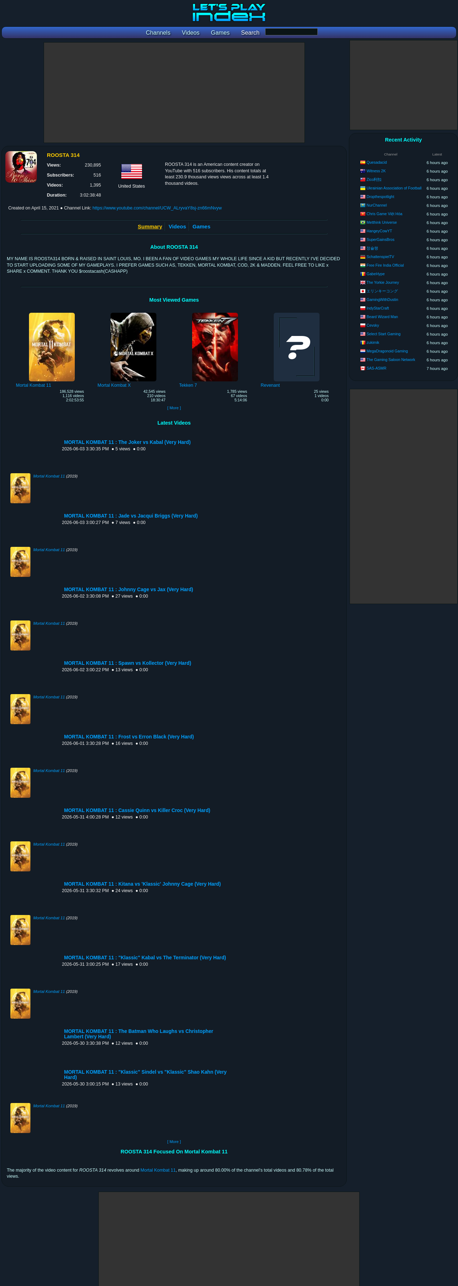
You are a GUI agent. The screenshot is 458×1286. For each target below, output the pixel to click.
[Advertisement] (174, 93)
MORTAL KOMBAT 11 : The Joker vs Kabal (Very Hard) (127, 442)
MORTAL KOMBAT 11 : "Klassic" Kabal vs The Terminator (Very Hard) (145, 957)
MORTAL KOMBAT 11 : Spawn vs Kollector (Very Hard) (127, 663)
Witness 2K (376, 171)
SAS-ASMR (376, 368)
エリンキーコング (382, 291)
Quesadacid (376, 162)
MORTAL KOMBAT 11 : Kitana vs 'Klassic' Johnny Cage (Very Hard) (142, 884)
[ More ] (174, 408)
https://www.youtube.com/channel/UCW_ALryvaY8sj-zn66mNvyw (157, 208)
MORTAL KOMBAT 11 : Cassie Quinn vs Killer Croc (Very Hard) (137, 810)
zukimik (372, 342)
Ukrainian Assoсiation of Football (394, 188)
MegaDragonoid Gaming (387, 351)
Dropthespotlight (380, 196)
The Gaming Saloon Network (390, 359)
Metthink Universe (381, 222)
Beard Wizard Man (382, 317)
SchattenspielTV (380, 256)
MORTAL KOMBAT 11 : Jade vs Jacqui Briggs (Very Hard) (131, 516)
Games (201, 226)
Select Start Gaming (383, 334)
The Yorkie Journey (382, 282)
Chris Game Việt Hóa (384, 214)
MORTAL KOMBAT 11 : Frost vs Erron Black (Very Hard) (129, 737)
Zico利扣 (373, 179)
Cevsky (372, 325)
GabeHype (375, 274)
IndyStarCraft (377, 308)
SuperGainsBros (380, 239)
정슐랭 (372, 248)
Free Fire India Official (385, 265)
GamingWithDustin (382, 299)
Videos (177, 226)
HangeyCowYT (379, 231)
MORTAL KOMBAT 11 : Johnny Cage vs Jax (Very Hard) (128, 589)
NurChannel (376, 205)
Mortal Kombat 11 (49, 476)
